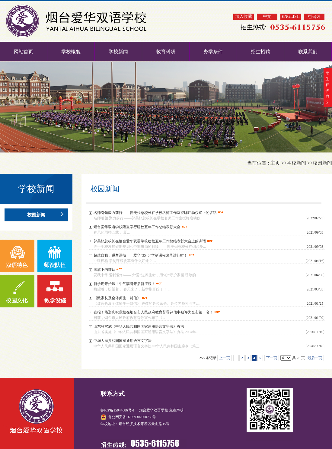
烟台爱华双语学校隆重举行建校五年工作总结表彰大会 (137, 227)
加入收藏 (243, 16)
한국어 (314, 16)
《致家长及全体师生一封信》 (117, 298)
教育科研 (165, 51)
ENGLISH (291, 16)
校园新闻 (322, 163)
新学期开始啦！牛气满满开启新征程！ (124, 284)
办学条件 (213, 51)
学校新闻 (118, 51)
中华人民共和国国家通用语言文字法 (123, 341)
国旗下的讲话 (104, 269)
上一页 (224, 358)
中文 (267, 16)
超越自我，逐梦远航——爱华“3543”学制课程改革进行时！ (140, 255)
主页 (275, 163)
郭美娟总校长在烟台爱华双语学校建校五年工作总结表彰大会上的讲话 (150, 241)
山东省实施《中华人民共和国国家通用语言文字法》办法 (139, 326)
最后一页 (315, 358)
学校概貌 (71, 51)
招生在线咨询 (327, 87)
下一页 (271, 358)
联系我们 (308, 51)
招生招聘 (260, 51)
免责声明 (176, 410)
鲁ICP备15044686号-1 (118, 410)
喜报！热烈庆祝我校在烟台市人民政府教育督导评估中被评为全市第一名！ (153, 312)
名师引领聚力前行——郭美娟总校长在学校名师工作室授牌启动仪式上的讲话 (155, 213)
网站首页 (23, 51)
